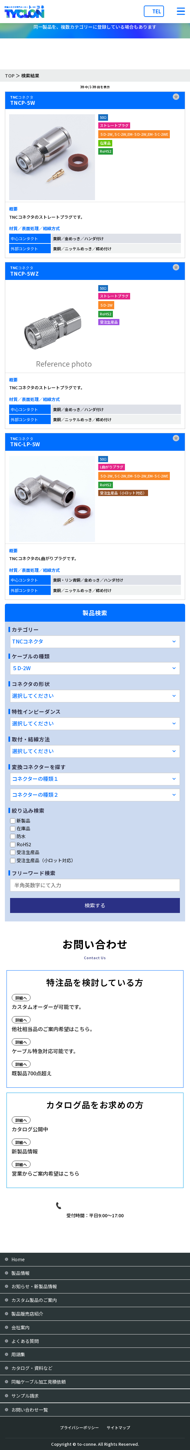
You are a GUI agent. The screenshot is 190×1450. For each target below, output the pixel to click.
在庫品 (20, 828)
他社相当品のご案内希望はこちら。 (53, 1029)
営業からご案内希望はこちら (45, 1173)
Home (18, 1259)
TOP (10, 75)
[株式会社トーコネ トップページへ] (24, 11)
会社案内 (20, 1327)
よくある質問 (25, 1341)
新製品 (20, 820)
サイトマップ (118, 1427)
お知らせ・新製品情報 (34, 1286)
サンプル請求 (25, 1395)
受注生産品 (24, 852)
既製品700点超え (32, 1073)
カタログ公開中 (30, 1129)
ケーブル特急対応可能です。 (45, 1051)
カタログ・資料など (31, 1368)
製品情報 (20, 1273)
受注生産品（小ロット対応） (43, 860)
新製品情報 (25, 1151)
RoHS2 (20, 844)
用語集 (18, 1354)
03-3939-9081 (99, 1205)
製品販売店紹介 (27, 1313)
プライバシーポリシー (79, 1427)
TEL (156, 11)
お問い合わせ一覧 (29, 1409)
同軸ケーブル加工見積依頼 (38, 1381)
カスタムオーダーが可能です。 (48, 1007)
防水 (18, 836)
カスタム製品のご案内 (34, 1300)
